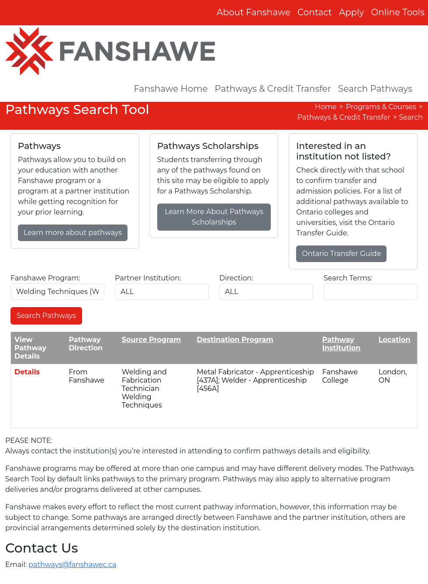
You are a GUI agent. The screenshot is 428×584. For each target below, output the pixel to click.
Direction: (236, 278)
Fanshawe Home (170, 88)
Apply (351, 12)
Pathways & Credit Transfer (273, 88)
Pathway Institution (341, 343)
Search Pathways (375, 88)
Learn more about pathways (73, 232)
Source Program (151, 339)
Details (27, 372)
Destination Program (235, 339)
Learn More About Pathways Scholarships (214, 216)
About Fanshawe (253, 12)
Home (326, 107)
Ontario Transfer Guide (341, 253)
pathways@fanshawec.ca (72, 564)
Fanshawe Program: (45, 278)
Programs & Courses (381, 107)
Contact (314, 12)
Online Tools (398, 12)
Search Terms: (348, 278)
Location (395, 339)
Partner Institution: (148, 278)
